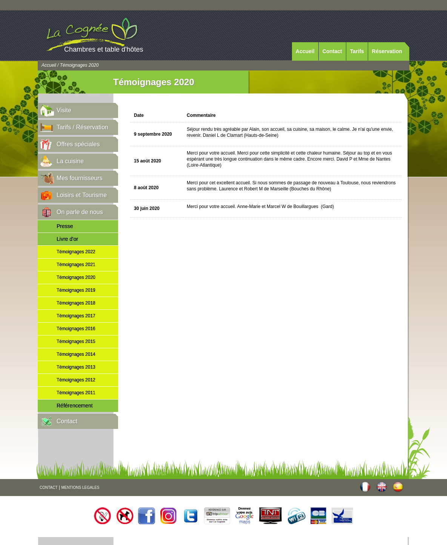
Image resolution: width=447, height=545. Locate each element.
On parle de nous (80, 212)
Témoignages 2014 (76, 354)
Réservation (387, 51)
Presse (65, 226)
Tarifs (357, 51)
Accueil (305, 51)
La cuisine (70, 161)
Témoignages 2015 (76, 341)
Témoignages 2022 (76, 251)
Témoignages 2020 (76, 277)
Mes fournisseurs (80, 178)
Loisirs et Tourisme (82, 195)
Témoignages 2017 (76, 315)
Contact (332, 51)
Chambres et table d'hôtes (103, 49)
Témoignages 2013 (76, 367)
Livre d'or (67, 239)
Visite (64, 110)
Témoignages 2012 (76, 380)
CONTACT (49, 487)
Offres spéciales (78, 144)
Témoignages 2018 (76, 303)
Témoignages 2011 (76, 392)
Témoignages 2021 (76, 264)
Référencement (75, 406)
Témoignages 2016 (76, 328)
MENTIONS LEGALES (80, 487)
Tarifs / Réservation (82, 127)
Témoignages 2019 (76, 290)
